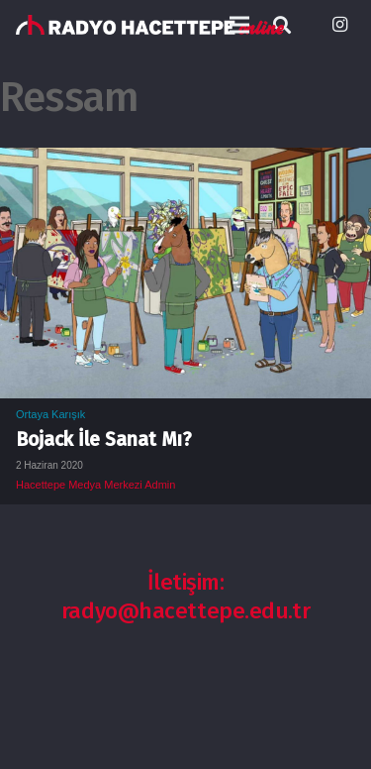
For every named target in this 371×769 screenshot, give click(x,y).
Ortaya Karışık (50, 414)
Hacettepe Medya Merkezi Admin (95, 485)
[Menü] (239, 25)
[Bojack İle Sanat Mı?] (185, 161)
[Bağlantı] (150, 25)
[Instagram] (339, 25)
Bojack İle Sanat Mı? (104, 439)
